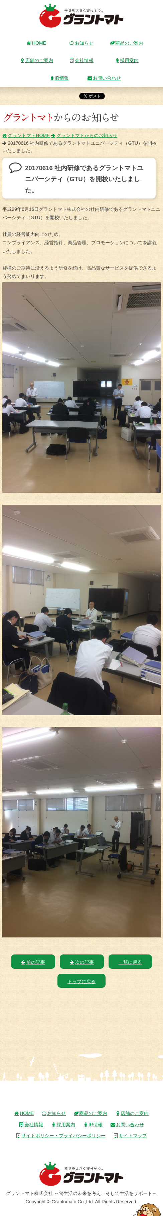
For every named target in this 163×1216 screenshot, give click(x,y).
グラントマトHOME (26, 135)
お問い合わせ (104, 78)
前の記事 (33, 962)
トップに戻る (81, 981)
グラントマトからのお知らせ (84, 135)
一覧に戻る (130, 962)
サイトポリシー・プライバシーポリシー (61, 1135)
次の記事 (82, 962)
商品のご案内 (126, 43)
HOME (36, 43)
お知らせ (81, 43)
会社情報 (81, 60)
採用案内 (127, 60)
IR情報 (59, 78)
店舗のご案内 (36, 60)
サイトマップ (130, 1135)
